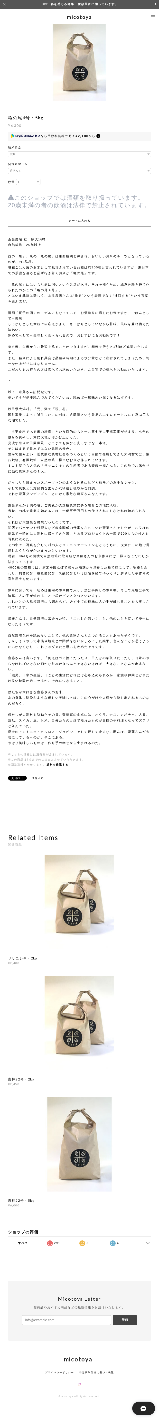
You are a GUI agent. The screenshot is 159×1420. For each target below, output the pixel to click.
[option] (79, 62)
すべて (23, 1243)
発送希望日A (18, 164)
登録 (125, 1320)
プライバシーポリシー (59, 1372)
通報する (38, 778)
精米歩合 (15, 147)
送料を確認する (57, 764)
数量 (11, 182)
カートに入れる (79, 220)
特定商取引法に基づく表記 (96, 1372)
